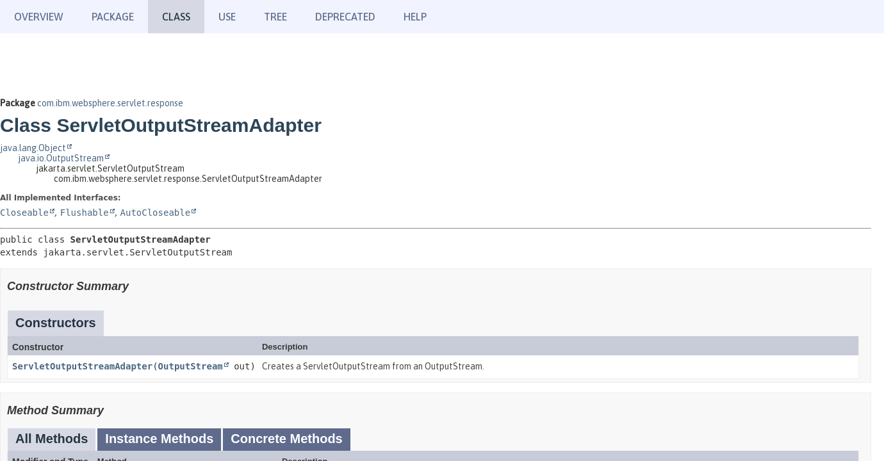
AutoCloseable (155, 212)
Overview (38, 16)
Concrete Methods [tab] (286, 439)
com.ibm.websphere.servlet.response (110, 103)
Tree (275, 16)
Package (113, 16)
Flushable (84, 212)
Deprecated (345, 16)
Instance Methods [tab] (159, 439)
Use (227, 16)
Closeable (24, 212)
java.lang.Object (33, 148)
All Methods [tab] (51, 439)
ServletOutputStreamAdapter (82, 366)
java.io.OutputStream (61, 158)
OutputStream (190, 366)
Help (415, 16)
